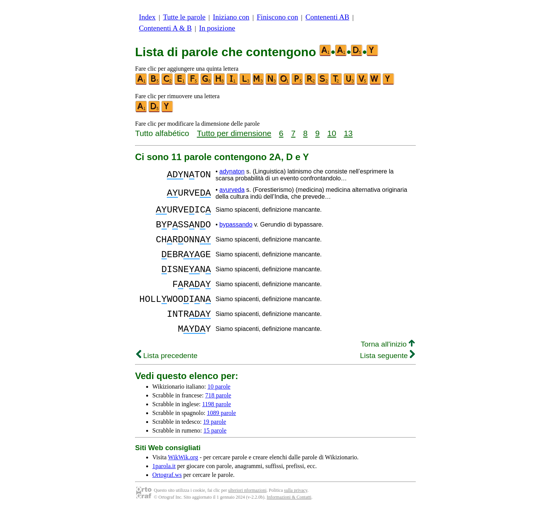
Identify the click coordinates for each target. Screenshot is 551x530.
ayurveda (232, 189)
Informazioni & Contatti (289, 517)
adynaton (232, 171)
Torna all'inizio (388, 365)
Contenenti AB (327, 17)
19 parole (214, 442)
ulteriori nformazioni (247, 511)
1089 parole (221, 433)
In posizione (217, 28)
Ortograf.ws (167, 495)
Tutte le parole (184, 17)
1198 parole (216, 424)
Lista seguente (387, 376)
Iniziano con (231, 17)
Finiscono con (277, 17)
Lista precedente (166, 376)
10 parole (218, 407)
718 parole (218, 416)
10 (331, 133)
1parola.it (164, 486)
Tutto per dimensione (234, 133)
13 (348, 133)
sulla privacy (295, 511)
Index (147, 17)
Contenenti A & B (165, 28)
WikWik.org (183, 478)
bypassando (235, 228)
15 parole (215, 451)
